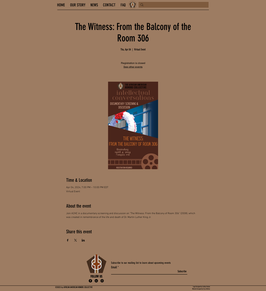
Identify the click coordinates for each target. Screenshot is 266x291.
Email (114, 267)
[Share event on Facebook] (67, 240)
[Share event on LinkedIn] (83, 240)
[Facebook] (90, 280)
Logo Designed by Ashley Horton (201, 287)
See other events (133, 66)
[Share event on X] (75, 240)
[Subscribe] (182, 271)
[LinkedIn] (96, 280)
